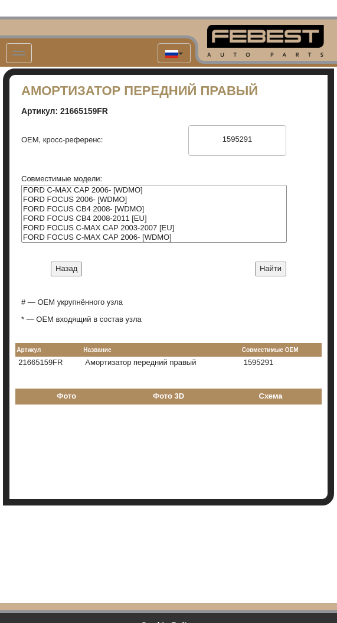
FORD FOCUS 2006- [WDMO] (154, 199)
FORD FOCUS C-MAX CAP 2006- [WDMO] (154, 237)
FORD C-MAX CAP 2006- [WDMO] (154, 190)
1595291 (237, 139)
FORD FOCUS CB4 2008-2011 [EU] (154, 218)
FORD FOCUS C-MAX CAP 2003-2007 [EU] (154, 228)
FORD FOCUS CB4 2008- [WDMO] (154, 209)
